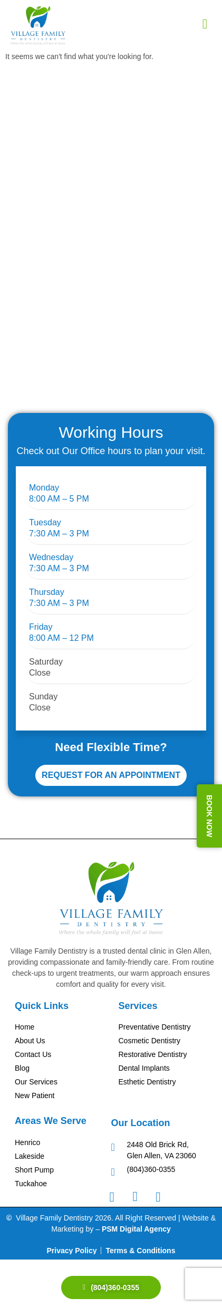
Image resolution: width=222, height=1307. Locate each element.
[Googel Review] (163, 1196)
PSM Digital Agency (136, 1229)
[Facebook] (118, 1196)
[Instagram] (140, 1196)
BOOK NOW (209, 816)
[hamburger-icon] (205, 24)
